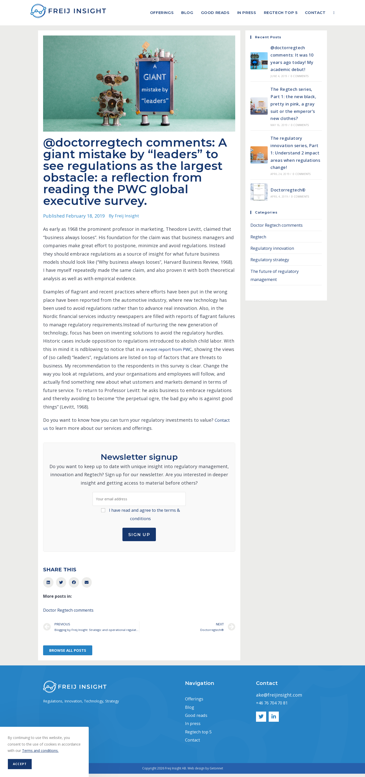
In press (194, 727)
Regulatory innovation (274, 248)
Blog (190, 710)
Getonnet (216, 771)
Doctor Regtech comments (68, 612)
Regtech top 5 (200, 735)
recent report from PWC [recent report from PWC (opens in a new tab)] (171, 349)
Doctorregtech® (288, 190)
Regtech (259, 237)
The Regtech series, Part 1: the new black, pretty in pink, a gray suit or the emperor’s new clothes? (294, 103)
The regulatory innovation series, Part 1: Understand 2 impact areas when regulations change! (295, 152)
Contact (193, 743)
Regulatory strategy (272, 259)
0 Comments (299, 76)
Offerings (195, 702)
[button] (48, 585)
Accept (20, 764)
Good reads (197, 718)
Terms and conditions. (40, 750)
